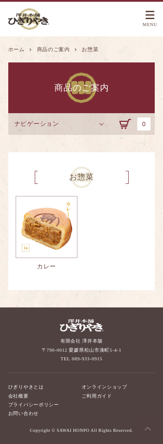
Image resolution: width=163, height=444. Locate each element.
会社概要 (18, 395)
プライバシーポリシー (33, 404)
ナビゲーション (36, 124)
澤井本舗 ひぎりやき (30, 19)
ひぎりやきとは (26, 386)
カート (136, 124)
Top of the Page (148, 429)
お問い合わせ (23, 413)
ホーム (16, 49)
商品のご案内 (53, 49)
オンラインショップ (104, 386)
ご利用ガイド (97, 395)
